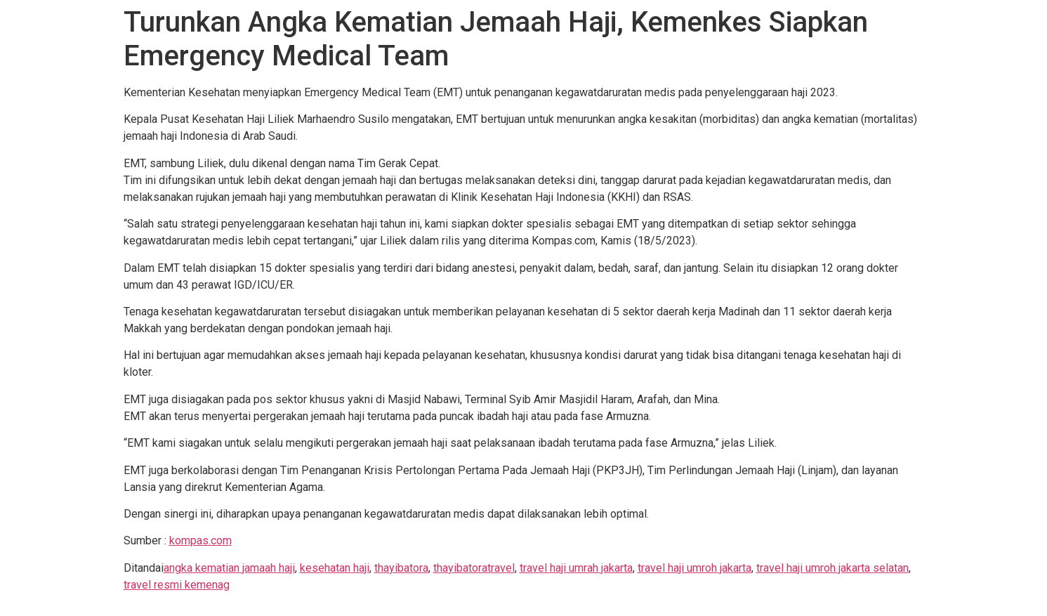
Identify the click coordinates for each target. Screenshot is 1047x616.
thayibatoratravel (474, 568)
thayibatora (401, 568)
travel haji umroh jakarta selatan (832, 568)
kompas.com (200, 540)
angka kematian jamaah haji (229, 568)
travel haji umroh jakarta (694, 568)
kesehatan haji (334, 568)
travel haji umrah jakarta (576, 568)
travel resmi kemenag (177, 584)
